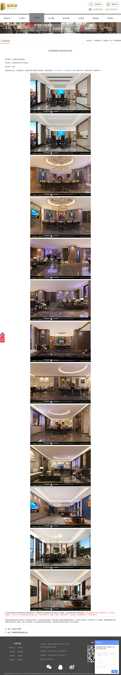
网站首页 (7, 18)
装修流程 (95, 18)
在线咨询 (97, 4)
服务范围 (66, 18)
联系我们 (110, 18)
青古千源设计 (58, 70)
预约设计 (115, 4)
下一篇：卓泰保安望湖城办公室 (16, 632)
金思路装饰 (97, 40)
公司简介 (20, 647)
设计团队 (51, 18)
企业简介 (22, 18)
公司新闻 (81, 18)
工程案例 (37, 18)
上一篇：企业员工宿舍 (13, 629)
